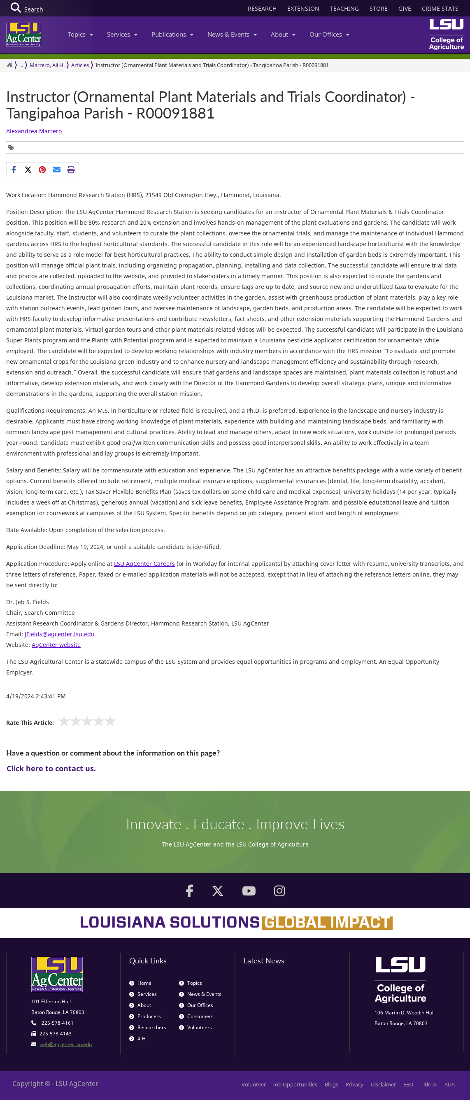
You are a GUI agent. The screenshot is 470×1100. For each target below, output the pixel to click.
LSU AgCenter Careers (144, 563)
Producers (145, 1016)
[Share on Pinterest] (42, 170)
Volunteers (195, 1027)
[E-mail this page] (57, 170)
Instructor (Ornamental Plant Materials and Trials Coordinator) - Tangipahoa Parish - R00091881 (210, 104)
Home (140, 982)
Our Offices (329, 34)
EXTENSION (303, 8)
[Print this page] (71, 170)
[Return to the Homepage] (9, 65)
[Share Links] (42, 169)
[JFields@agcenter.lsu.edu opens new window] (60, 634)
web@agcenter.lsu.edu (66, 1044)
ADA (449, 1084)
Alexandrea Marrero (34, 131)
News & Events (232, 34)
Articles (80, 65)
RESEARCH (262, 8)
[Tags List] (13, 147)
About (283, 34)
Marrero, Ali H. (47, 65)
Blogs (331, 1084)
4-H (137, 1038)
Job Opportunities (295, 1084)
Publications (172, 34)
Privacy (354, 1084)
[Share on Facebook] (14, 170)
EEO (408, 1084)
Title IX (429, 1084)
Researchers (147, 1027)
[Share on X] (28, 170)
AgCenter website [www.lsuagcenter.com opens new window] (56, 645)
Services (122, 34)
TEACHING (344, 8)
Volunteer (254, 1084)
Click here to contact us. (51, 768)
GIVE (404, 8)
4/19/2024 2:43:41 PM (36, 696)
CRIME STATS (440, 8)
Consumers (196, 1016)
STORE (379, 8)
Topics (80, 34)
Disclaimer (383, 1084)
